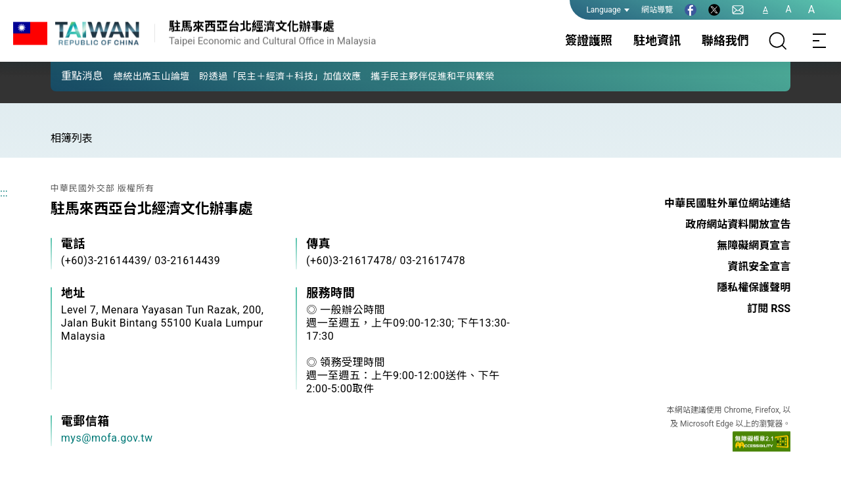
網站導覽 (657, 9)
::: (4, 193)
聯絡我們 (725, 40)
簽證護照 (588, 40)
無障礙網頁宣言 (753, 245)
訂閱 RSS (768, 308)
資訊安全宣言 (758, 266)
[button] (70, 75)
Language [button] (607, 9)
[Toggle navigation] (820, 41)
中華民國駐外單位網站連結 (727, 203)
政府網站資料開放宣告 (737, 224)
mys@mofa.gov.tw (107, 438)
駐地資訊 (657, 40)
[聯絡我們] (738, 10)
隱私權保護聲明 (753, 287)
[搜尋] (778, 41)
